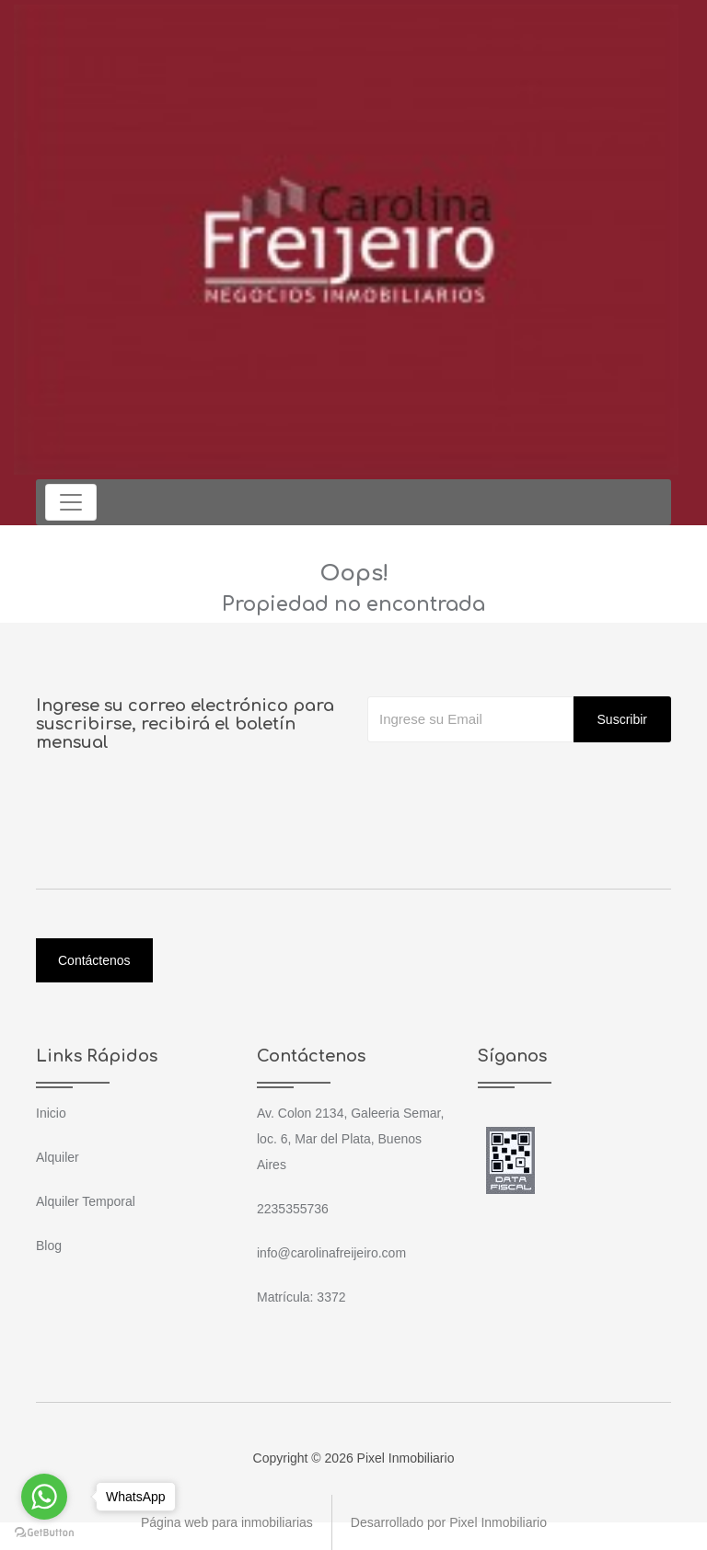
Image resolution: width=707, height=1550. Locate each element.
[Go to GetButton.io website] (44, 1531)
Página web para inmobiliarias (227, 1522)
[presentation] (507, 779)
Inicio (51, 1113)
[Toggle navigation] (71, 502)
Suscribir (622, 719)
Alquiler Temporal (85, 1201)
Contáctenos (94, 960)
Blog (49, 1245)
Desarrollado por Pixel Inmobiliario (449, 1522)
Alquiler (57, 1157)
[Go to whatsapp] (44, 1497)
